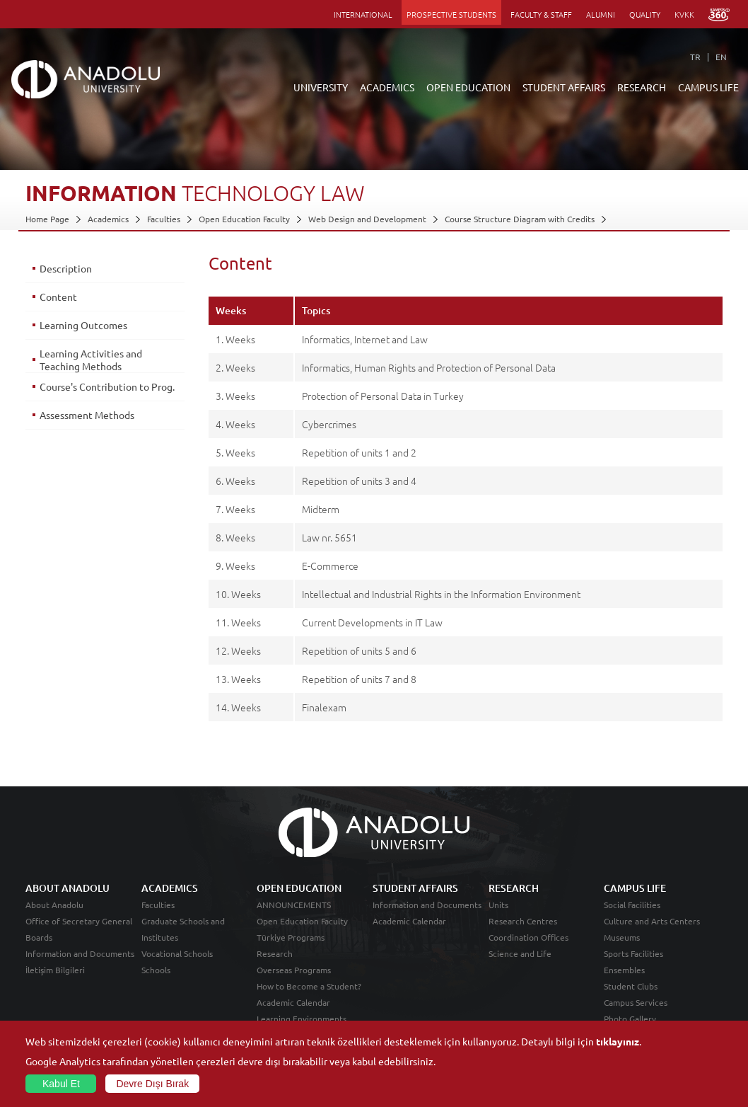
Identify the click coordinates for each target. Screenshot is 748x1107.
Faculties (163, 218)
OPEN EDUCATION (468, 87)
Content (58, 296)
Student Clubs (631, 986)
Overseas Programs (294, 969)
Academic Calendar (293, 1002)
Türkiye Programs (291, 937)
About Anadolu (54, 904)
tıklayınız (617, 1041)
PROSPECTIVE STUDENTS (451, 14)
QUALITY (644, 14)
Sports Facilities (633, 953)
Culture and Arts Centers (652, 921)
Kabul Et (61, 1083)
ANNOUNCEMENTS (294, 904)
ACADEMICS (387, 87)
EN (721, 56)
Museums (622, 937)
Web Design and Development (367, 218)
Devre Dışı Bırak (152, 1083)
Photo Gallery (630, 1018)
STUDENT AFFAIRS (563, 87)
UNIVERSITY (320, 87)
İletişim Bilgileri (55, 969)
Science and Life (520, 953)
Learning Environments (301, 1018)
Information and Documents (79, 953)
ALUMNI (600, 14)
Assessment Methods (87, 414)
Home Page (47, 218)
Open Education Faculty (244, 218)
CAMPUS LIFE (708, 87)
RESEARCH (641, 87)
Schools (155, 969)
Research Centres (523, 921)
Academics (108, 218)
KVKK (684, 14)
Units (498, 904)
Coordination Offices (528, 937)
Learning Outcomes (83, 325)
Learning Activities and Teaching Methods (91, 359)
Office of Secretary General (78, 921)
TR (695, 56)
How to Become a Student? (309, 986)
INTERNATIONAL (363, 14)
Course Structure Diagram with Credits (520, 218)
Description (66, 268)
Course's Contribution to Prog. (107, 386)
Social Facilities (632, 904)
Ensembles (624, 969)
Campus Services (635, 1002)
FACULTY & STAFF (541, 14)
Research (275, 953)
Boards (38, 937)
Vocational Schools (177, 953)
